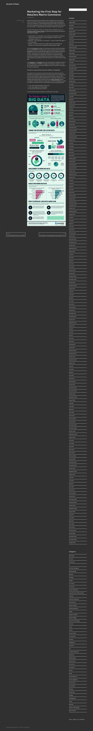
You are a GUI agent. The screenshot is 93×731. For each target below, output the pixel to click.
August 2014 (72, 214)
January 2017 (72, 124)
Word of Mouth (72, 710)
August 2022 (72, 50)
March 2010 (71, 378)
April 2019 (71, 87)
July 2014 (71, 217)
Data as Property (73, 605)
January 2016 (72, 161)
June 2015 (71, 183)
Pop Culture (72, 664)
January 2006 (72, 533)
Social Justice (72, 682)
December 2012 (72, 276)
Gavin (23, 22)
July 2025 (71, 25)
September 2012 (73, 285)
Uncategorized (30, 17)
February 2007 (72, 493)
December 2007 (72, 462)
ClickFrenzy (35, 48)
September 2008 (73, 434)
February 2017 (72, 121)
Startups (71, 689)
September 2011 (72, 322)
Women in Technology (74, 707)
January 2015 (72, 198)
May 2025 (71, 28)
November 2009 (73, 391)
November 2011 (72, 316)
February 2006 (72, 530)
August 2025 (72, 22)
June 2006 (71, 517)
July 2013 (71, 254)
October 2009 (72, 394)
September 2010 (73, 360)
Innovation (71, 645)
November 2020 (73, 68)
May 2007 (71, 483)
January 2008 (72, 459)
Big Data (71, 574)
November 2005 (73, 539)
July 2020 (71, 72)
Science (71, 670)
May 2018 (71, 99)
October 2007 (72, 468)
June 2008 (71, 443)
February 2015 (72, 195)
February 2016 (72, 158)
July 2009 (71, 403)
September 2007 (73, 471)
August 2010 (72, 363)
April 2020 (71, 78)
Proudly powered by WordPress (12, 727)
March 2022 (72, 53)
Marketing (71, 655)
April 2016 (71, 152)
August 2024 (72, 31)
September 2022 (73, 47)
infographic (32, 62)
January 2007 (72, 496)
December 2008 (73, 425)
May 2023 (71, 44)
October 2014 (72, 208)
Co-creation (71, 583)
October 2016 (72, 133)
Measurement (72, 661)
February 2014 (72, 233)
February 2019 (72, 90)
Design (70, 611)
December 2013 (72, 239)
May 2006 (71, 521)
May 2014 (71, 223)
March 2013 (71, 267)
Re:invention (72, 667)
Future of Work (72, 633)
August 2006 (72, 511)
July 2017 (71, 109)
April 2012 (71, 301)
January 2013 (72, 273)
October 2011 (72, 319)
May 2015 (71, 186)
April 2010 (71, 375)
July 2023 (71, 37)
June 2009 (71, 406)
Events (70, 627)
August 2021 (72, 59)
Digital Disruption (73, 614)
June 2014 (71, 220)
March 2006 (72, 527)
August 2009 (72, 400)
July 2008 (71, 440)
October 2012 (72, 282)
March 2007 (72, 490)
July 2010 (71, 366)
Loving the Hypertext (74, 651)
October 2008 (72, 431)
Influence (71, 639)
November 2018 (72, 93)
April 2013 (71, 264)
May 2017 (71, 115)
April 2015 (71, 189)
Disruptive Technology (74, 620)
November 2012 (72, 279)
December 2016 (72, 127)
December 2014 (72, 202)
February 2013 (72, 270)
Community (72, 586)
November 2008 (73, 428)
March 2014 (71, 229)
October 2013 (72, 245)
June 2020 (71, 75)
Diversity (71, 624)
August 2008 (72, 437)
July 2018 (71, 96)
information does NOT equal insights (35, 31)
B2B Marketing (72, 571)
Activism (71, 559)
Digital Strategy (72, 617)
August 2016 (72, 140)
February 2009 (72, 418)
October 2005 (72, 542)
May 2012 (71, 298)
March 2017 (71, 118)
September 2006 (73, 508)
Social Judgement (73, 679)
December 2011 (72, 313)
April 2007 (71, 487)
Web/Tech (71, 704)
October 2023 (72, 34)
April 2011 (71, 338)
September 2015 (73, 174)
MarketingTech (72, 658)
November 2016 (72, 130)
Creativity (71, 596)
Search (70, 673)
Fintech (70, 630)
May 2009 (71, 409)
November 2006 (73, 502)
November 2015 (72, 168)
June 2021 (71, 62)
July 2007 (71, 477)
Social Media (72, 685)
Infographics (72, 642)
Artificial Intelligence (74, 568)
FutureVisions (72, 636)
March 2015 (71, 192)
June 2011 (71, 332)
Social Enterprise (73, 676)
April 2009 (71, 412)
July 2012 (71, 291)
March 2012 (71, 304)
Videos (70, 701)
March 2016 (71, 155)
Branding (71, 577)
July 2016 (71, 143)
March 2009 (72, 415)
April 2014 (71, 226)
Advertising (71, 562)
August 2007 (72, 474)
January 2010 (72, 384)
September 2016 (73, 137)
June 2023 (71, 41)
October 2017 (72, 102)
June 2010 (71, 369)
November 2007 (73, 465)
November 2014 (72, 205)
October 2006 (72, 505)
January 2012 (72, 310)
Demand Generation (73, 608)
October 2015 (72, 171)
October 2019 (72, 81)
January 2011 (72, 347)
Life (70, 648)
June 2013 (71, 257)
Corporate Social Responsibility (76, 593)
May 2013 (71, 260)
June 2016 (71, 146)
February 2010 (72, 381)
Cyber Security (72, 602)
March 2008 (72, 452)
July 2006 (71, 514)
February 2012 (72, 307)
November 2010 (72, 353)
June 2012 (71, 294)
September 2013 (73, 248)
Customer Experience (74, 599)
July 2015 (71, 180)
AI (69, 565)
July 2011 (71, 329)
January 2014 (72, 236)
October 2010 (72, 356)
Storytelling (71, 692)
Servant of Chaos (12, 4)
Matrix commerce (55, 79)
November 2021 (72, 56)
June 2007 (71, 480)
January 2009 (72, 421)
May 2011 (71, 335)
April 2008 (71, 449)
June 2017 (71, 112)
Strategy (71, 695)
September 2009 (73, 397)
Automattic (27, 727)
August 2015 (72, 177)
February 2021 (72, 65)
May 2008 (71, 446)
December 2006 (72, 499)
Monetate (40, 62)
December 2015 (72, 164)
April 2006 (71, 524)
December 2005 (72, 536)
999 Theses (71, 555)
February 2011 (72, 344)
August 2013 (72, 251)
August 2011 (72, 325)
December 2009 (72, 387)
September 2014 (73, 211)
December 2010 (72, 350)
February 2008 (72, 456)
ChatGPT (71, 580)
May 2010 (71, 372)
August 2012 (72, 288)
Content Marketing (73, 589)
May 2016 (71, 149)
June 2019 (71, 84)
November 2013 (72, 242)
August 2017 (72, 106)
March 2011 (71, 341)
